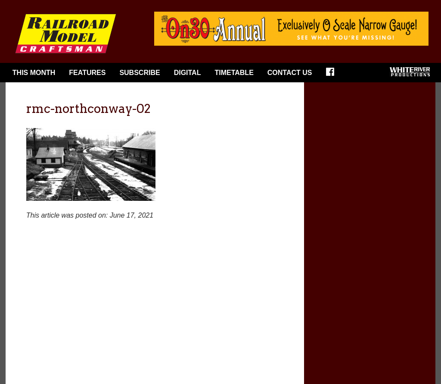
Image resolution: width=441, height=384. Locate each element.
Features (87, 72)
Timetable (233, 72)
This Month (34, 72)
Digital (187, 72)
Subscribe (139, 72)
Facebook (333, 74)
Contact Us (289, 72)
